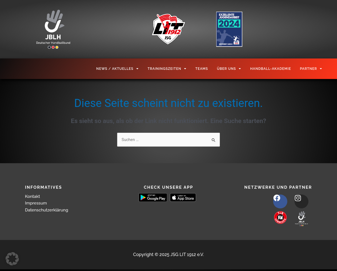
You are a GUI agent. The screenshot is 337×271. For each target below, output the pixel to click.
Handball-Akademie (270, 69)
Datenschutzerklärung (48, 210)
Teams (201, 69)
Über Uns (229, 68)
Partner (311, 68)
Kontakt (33, 196)
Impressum (36, 203)
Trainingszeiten (167, 68)
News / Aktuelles (117, 68)
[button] (12, 259)
